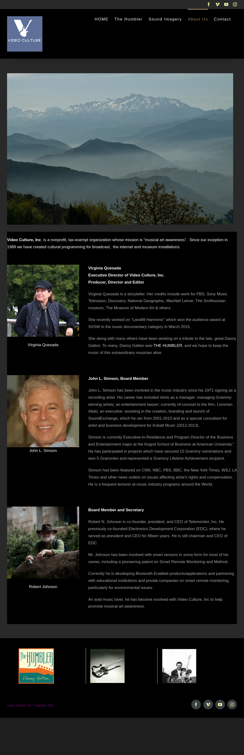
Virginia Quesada (43, 345)
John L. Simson (43, 450)
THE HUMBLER (168, 345)
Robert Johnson (43, 587)
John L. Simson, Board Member (118, 378)
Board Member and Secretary (116, 510)
